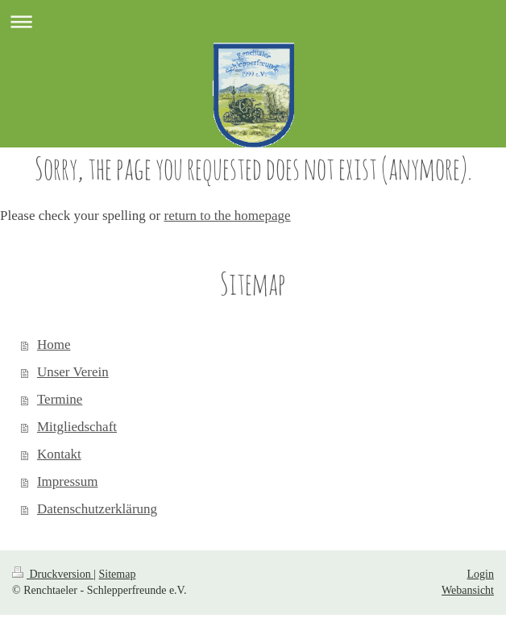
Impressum (67, 481)
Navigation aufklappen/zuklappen (253, 21)
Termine (59, 399)
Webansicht (468, 590)
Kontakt (59, 454)
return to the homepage (227, 215)
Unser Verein (73, 372)
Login (480, 574)
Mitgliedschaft (77, 426)
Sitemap (117, 574)
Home (54, 344)
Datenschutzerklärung (97, 509)
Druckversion (52, 574)
